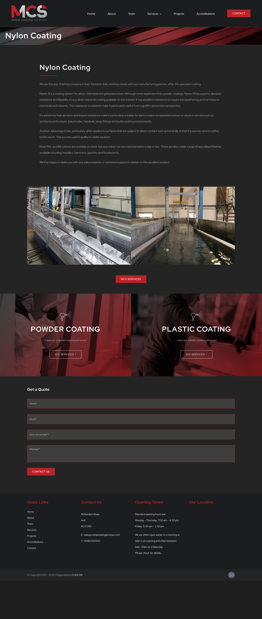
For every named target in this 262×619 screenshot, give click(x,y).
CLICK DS (77, 575)
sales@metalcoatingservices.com (102, 534)
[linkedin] (231, 575)
